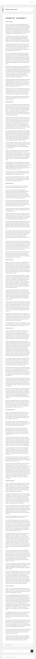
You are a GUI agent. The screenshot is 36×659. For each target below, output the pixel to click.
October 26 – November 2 (16, 18)
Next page (32, 651)
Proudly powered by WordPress (11, 657)
